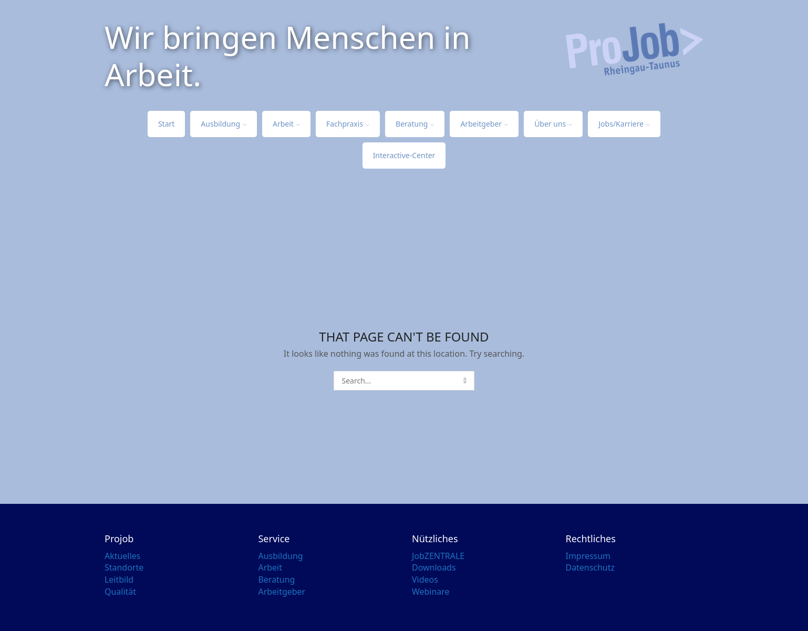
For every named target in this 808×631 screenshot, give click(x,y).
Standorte (124, 567)
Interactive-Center (404, 155)
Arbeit (286, 124)
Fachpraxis (347, 124)
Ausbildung (223, 124)
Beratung (415, 124)
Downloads (434, 567)
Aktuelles (122, 556)
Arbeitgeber (484, 124)
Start (166, 124)
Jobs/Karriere (624, 124)
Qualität (120, 591)
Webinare (431, 591)
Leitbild (119, 579)
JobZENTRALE (438, 556)
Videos (425, 579)
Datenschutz (590, 567)
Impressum (588, 556)
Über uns (553, 124)
